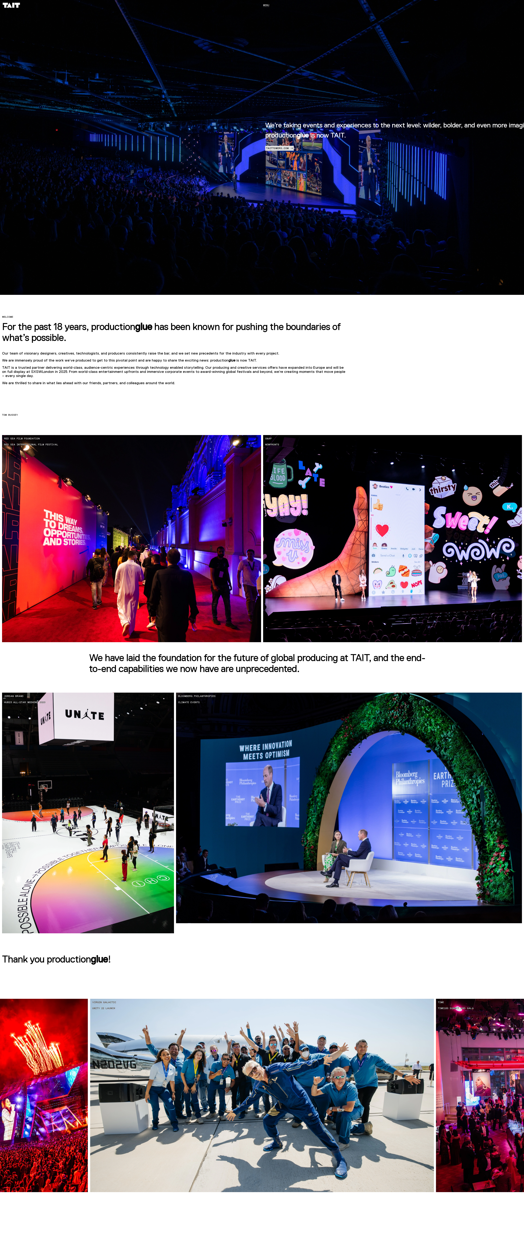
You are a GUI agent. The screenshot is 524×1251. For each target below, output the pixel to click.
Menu (266, 5)
